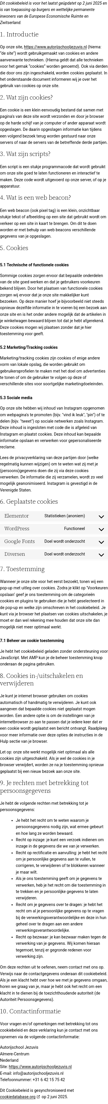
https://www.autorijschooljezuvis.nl (55, 47)
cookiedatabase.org (17, 1096)
